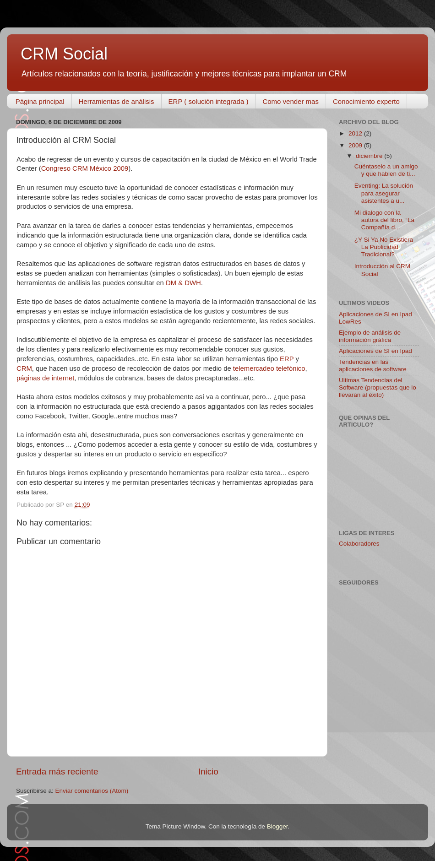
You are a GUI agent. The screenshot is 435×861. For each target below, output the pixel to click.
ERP (287, 359)
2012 (356, 133)
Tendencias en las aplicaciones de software (373, 365)
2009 (356, 145)
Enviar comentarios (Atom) (92, 790)
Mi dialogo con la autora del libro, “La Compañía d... (384, 220)
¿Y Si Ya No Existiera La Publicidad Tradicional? (383, 247)
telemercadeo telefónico (269, 368)
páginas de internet (45, 378)
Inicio (208, 771)
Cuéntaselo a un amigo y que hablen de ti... (386, 170)
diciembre (370, 155)
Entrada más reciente (57, 771)
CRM (24, 368)
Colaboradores (359, 543)
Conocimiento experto (366, 101)
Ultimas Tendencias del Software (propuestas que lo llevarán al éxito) (377, 387)
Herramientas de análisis (116, 101)
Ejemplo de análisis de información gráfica (370, 336)
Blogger (277, 826)
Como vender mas (290, 101)
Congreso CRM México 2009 (85, 168)
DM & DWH (183, 283)
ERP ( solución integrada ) (209, 101)
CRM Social (64, 53)
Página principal (40, 101)
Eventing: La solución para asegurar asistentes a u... (383, 193)
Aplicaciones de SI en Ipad (375, 350)
